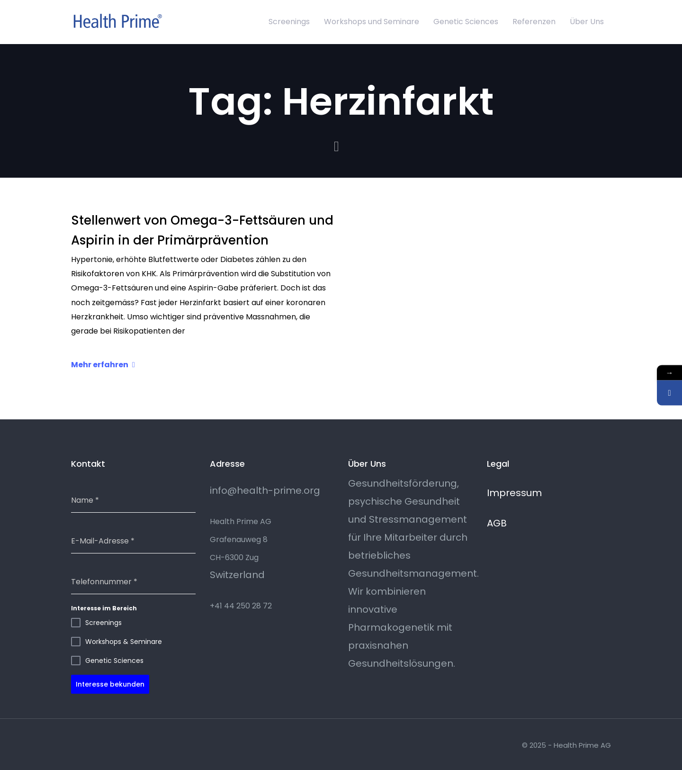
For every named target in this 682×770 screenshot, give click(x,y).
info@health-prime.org (265, 490)
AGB (497, 523)
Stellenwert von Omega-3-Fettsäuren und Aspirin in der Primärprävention (202, 230)
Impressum (514, 492)
